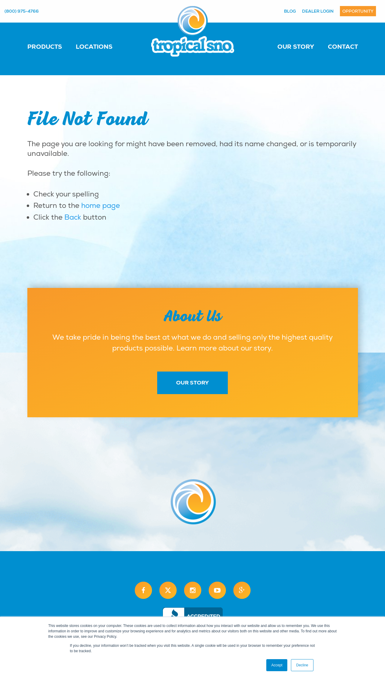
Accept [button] (277, 665)
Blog (290, 11)
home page (100, 205)
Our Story (295, 47)
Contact (343, 47)
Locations (94, 47)
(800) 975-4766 (22, 11)
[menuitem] (50, 46)
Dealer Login (318, 11)
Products (44, 47)
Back (72, 217)
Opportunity (358, 11)
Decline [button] (302, 665)
